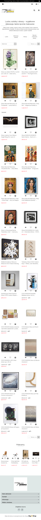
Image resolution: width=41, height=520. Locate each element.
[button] (37, 4)
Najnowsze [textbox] (4, 43)
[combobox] (9, 44)
